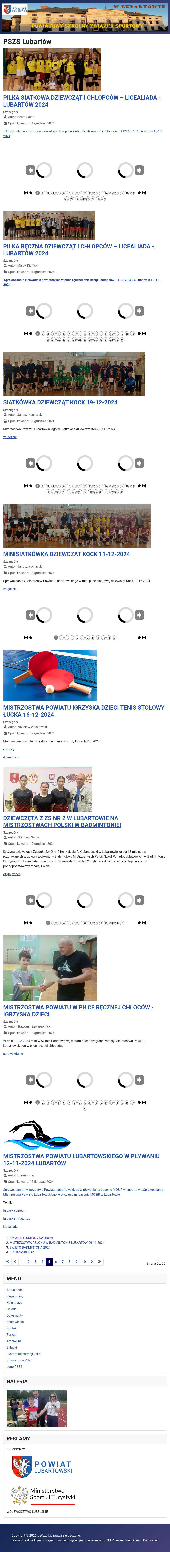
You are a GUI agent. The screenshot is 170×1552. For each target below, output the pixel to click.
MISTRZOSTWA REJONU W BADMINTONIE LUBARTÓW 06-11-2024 (57, 1243)
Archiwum (14, 1341)
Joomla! (17, 1540)
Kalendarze (14, 1303)
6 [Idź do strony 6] (56, 1262)
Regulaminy (15, 1296)
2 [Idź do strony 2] (29, 1262)
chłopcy (8, 749)
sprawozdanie (13, 1054)
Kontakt (12, 1328)
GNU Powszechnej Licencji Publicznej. (131, 1540)
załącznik (10, 437)
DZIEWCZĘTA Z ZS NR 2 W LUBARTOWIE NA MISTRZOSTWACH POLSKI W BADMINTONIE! (62, 822)
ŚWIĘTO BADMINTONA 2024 (30, 1247)
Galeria (12, 1309)
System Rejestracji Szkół (24, 1354)
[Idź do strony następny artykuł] (91, 1262)
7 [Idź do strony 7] (63, 1262)
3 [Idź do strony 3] (35, 1262)
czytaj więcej (12, 874)
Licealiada (10, 1227)
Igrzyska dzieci (13, 1210)
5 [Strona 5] (49, 1262)
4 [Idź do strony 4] (42, 1262)
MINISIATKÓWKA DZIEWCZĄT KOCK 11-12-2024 (66, 554)
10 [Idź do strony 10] (84, 1262)
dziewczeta (11, 757)
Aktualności (15, 1290)
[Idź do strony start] (7, 1262)
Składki (12, 1347)
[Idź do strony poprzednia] (15, 1262)
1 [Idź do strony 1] (22, 1262)
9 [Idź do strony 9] (76, 1262)
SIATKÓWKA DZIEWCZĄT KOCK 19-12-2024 (60, 402)
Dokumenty (15, 1315)
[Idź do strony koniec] (99, 1262)
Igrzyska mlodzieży (16, 1219)
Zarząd (11, 1335)
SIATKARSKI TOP (22, 1252)
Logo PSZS (14, 1367)
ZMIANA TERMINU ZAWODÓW (31, 1238)
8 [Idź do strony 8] (69, 1262)
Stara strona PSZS (19, 1360)
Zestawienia (15, 1322)
